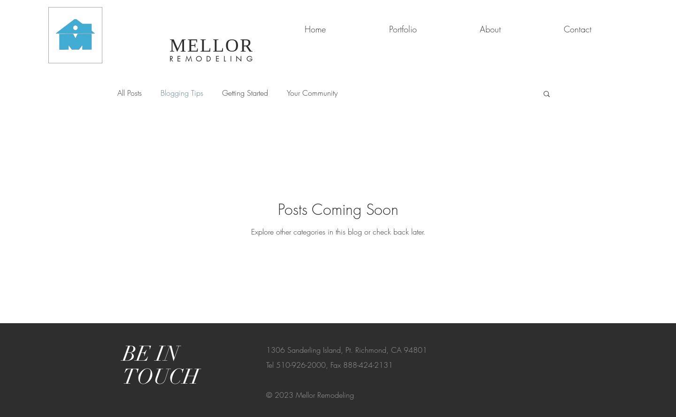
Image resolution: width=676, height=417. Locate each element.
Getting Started (245, 93)
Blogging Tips (182, 93)
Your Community (312, 93)
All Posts (129, 93)
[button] (546, 94)
